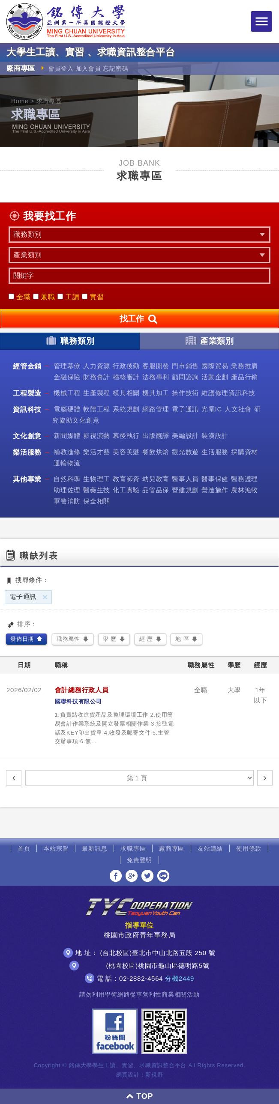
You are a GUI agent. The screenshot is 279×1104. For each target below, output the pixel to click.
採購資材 (244, 451)
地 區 (182, 639)
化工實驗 (126, 490)
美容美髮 (126, 451)
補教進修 (67, 451)
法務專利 (155, 377)
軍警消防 (67, 501)
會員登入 (61, 68)
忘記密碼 (115, 68)
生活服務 (214, 451)
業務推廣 (244, 365)
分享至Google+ (131, 875)
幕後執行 (126, 435)
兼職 (44, 297)
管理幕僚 (67, 365)
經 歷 (146, 639)
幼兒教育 (155, 478)
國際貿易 (214, 365)
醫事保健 (214, 478)
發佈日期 (22, 639)
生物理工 (96, 478)
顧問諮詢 (185, 377)
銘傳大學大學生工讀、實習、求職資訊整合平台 (65, 21)
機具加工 (155, 392)
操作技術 (185, 392)
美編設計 (185, 435)
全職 (20, 297)
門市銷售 (185, 365)
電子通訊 (185, 409)
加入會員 (88, 68)
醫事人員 (185, 478)
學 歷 (110, 639)
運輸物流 (67, 463)
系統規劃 (126, 409)
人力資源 (96, 365)
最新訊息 (94, 848)
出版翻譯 (155, 435)
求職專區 (133, 848)
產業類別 (209, 340)
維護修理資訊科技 (228, 392)
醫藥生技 (96, 490)
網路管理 (155, 409)
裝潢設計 (214, 435)
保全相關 (96, 501)
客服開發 (155, 365)
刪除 (45, 597)
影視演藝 (96, 435)
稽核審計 (126, 377)
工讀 (68, 297)
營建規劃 (185, 490)
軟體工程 (96, 409)
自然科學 (67, 478)
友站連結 (210, 848)
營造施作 (214, 490)
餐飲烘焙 (155, 451)
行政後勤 (126, 365)
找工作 (139, 319)
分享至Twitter (147, 875)
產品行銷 (244, 377)
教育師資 (126, 478)
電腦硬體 (67, 409)
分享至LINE (163, 875)
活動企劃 (214, 377)
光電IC (211, 409)
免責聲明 (139, 860)
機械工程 (67, 392)
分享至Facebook (115, 875)
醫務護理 (244, 478)
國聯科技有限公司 (78, 701)
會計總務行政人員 (82, 689)
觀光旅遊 (185, 451)
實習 (93, 297)
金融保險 (67, 377)
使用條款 (248, 848)
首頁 (24, 848)
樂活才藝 (96, 451)
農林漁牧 (244, 490)
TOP (139, 1096)
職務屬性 (68, 639)
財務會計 (96, 377)
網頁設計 (128, 1074)
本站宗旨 (56, 848)
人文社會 (238, 409)
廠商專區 (171, 848)
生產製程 (96, 392)
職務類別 (69, 340)
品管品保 (155, 490)
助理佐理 (67, 490)
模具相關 (126, 392)
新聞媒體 (67, 435)
